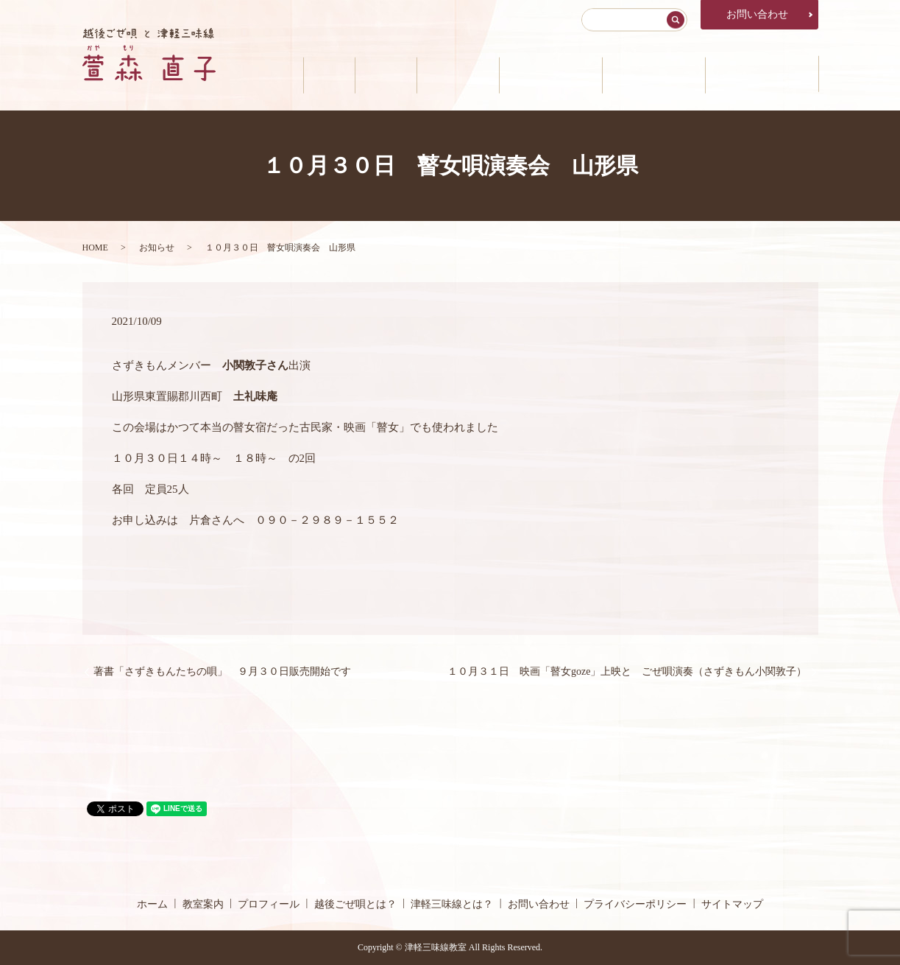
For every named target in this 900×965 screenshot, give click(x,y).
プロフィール (443, 74)
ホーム (306, 74)
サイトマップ (732, 904)
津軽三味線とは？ (647, 74)
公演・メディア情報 (759, 74)
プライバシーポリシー (635, 904)
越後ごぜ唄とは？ (540, 74)
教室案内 (366, 74)
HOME (95, 247)
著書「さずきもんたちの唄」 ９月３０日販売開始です (222, 671)
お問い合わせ (757, 14)
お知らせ (156, 247)
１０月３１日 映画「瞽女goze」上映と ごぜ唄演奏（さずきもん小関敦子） (627, 671)
